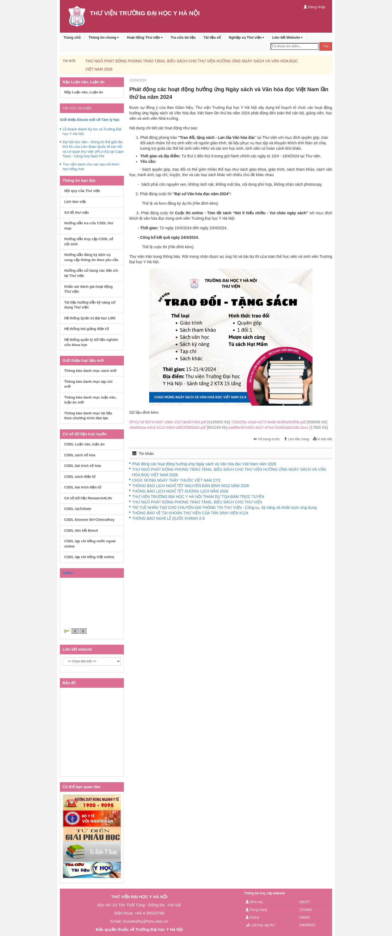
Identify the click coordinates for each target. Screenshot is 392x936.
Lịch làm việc (75, 202)
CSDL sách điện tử (80, 477)
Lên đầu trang (296, 439)
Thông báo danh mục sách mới (90, 371)
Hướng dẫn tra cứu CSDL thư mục (88, 225)
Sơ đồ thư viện (76, 212)
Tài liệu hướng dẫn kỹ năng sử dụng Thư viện (89, 305)
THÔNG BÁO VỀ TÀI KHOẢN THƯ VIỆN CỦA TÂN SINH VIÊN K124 (190, 513)
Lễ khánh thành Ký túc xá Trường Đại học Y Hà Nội (92, 131)
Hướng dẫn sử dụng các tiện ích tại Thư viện (91, 273)
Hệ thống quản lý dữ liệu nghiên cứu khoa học (91, 342)
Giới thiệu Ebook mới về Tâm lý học (90, 120)
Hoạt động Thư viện (145, 37)
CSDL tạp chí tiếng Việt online (89, 557)
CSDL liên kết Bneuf (81, 530)
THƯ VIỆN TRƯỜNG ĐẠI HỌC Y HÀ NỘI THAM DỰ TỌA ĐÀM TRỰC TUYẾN (198, 496)
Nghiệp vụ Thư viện (246, 37)
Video (68, 573)
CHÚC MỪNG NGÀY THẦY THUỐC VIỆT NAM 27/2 (176, 480)
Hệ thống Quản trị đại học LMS (90, 318)
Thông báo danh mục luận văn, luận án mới (90, 400)
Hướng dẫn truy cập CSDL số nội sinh (88, 241)
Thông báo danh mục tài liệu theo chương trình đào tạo (88, 415)
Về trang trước (266, 439)
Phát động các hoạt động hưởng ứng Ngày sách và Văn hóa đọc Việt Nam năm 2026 (204, 464)
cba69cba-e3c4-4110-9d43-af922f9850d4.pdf (178, 427)
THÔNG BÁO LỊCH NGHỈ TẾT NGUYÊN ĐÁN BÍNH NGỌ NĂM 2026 (190, 486)
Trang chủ (72, 37)
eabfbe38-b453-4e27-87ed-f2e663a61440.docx (278, 427)
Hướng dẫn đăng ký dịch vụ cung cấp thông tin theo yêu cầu (91, 257)
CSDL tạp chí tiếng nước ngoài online (90, 543)
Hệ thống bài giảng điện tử (86, 329)
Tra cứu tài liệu (183, 37)
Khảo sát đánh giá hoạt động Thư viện (88, 289)
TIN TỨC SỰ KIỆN (77, 108)
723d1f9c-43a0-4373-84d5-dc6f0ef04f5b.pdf (279, 422)
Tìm (326, 46)
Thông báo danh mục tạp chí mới (88, 384)
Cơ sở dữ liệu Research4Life (88, 498)
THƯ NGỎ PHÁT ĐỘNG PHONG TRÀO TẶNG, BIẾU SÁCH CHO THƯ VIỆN (197, 502)
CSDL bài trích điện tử (82, 487)
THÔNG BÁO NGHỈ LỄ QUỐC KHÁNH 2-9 (168, 518)
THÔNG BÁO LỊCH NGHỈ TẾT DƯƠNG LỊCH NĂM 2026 (180, 491)
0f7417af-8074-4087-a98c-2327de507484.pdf (180, 422)
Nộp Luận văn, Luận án (83, 92)
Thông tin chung (103, 37)
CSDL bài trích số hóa (82, 466)
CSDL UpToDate (77, 509)
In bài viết (322, 439)
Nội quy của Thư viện (82, 191)
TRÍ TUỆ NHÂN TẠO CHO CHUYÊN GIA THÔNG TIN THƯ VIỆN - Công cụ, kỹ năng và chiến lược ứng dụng (224, 507)
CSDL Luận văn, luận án (84, 444)
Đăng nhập (314, 7)
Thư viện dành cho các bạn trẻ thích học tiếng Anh (91, 166)
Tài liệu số (212, 37)
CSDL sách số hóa (79, 455)
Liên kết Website (287, 37)
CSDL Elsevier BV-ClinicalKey (89, 520)
